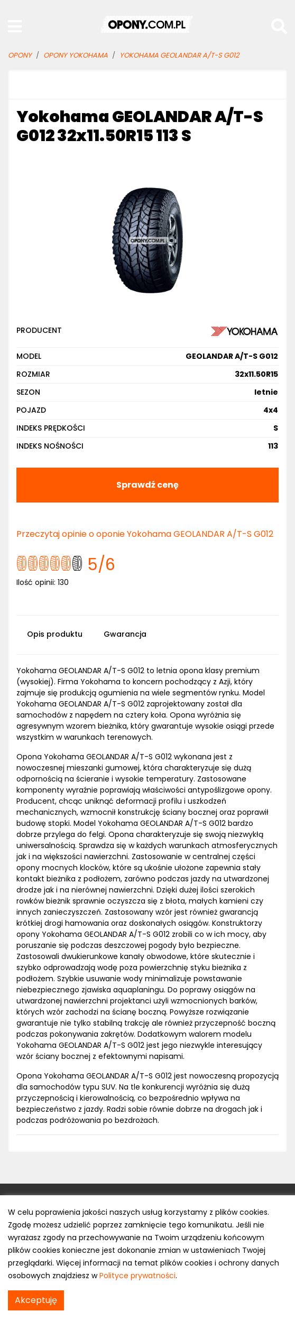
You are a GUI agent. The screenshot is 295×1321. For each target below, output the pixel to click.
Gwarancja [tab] (125, 634)
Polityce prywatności (137, 1275)
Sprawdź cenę (147, 485)
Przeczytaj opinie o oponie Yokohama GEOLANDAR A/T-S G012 (144, 534)
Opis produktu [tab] (54, 634)
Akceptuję (36, 1300)
